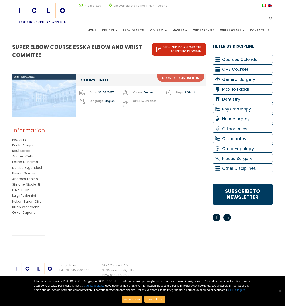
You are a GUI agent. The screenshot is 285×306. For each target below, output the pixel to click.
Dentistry (227, 99)
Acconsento (132, 299)
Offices (109, 30)
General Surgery (235, 79)
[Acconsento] (279, 291)
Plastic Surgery (233, 158)
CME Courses (232, 69)
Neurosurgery (232, 119)
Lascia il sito (155, 299)
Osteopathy (230, 138)
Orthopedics (231, 129)
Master (180, 30)
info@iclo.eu (67, 265)
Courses (158, 30)
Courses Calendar (237, 59)
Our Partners (203, 30)
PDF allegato (236, 290)
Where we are (232, 30)
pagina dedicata (94, 285)
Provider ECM (133, 30)
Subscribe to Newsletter (242, 194)
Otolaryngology (234, 148)
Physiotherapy (233, 109)
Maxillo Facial (232, 89)
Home (92, 30)
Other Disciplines (235, 168)
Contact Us (259, 30)
